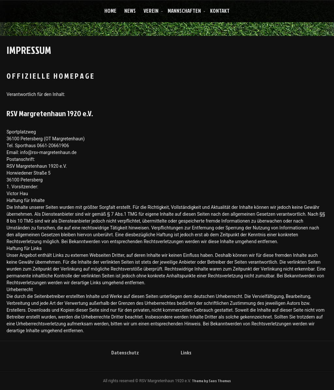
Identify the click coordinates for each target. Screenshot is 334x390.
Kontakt (220, 10)
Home (110, 10)
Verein (151, 10)
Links (186, 352)
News (130, 10)
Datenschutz (125, 352)
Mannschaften (184, 10)
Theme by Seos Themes (211, 380)
